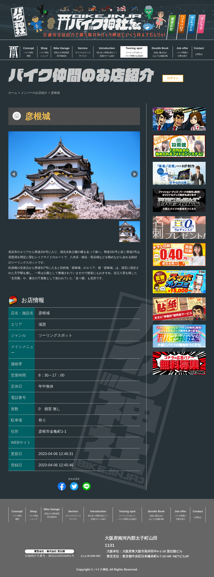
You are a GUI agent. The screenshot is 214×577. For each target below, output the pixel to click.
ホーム (12, 92)
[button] (13, 174)
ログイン (173, 78)
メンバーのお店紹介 (34, 92)
